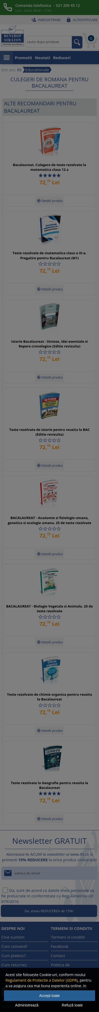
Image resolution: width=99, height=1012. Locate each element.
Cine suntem (13, 937)
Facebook (60, 946)
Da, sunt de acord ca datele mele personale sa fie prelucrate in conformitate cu (47, 896)
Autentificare (81, 20)
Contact (58, 955)
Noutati (42, 57)
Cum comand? (14, 946)
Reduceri (61, 57)
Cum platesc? (13, 955)
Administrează (27, 1005)
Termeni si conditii (68, 937)
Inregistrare (45, 20)
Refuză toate (72, 1005)
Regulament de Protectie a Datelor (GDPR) (42, 980)
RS (19, 69)
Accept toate (49, 996)
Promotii (23, 57)
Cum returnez (14, 964)
